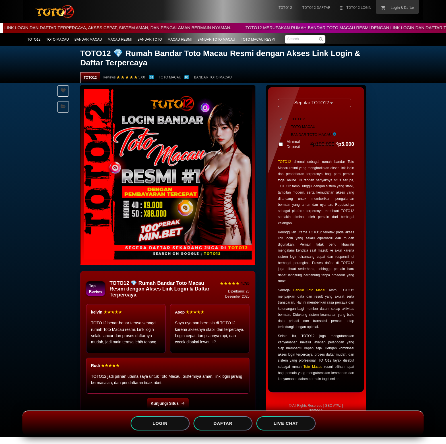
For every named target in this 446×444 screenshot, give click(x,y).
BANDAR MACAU (88, 40)
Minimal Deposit (320, 144)
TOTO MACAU (57, 40)
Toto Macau (312, 367)
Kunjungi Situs (168, 403)
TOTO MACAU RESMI (258, 40)
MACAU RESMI (120, 40)
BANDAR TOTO (149, 40)
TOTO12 (33, 40)
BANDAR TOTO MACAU (216, 40)
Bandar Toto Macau (309, 290)
